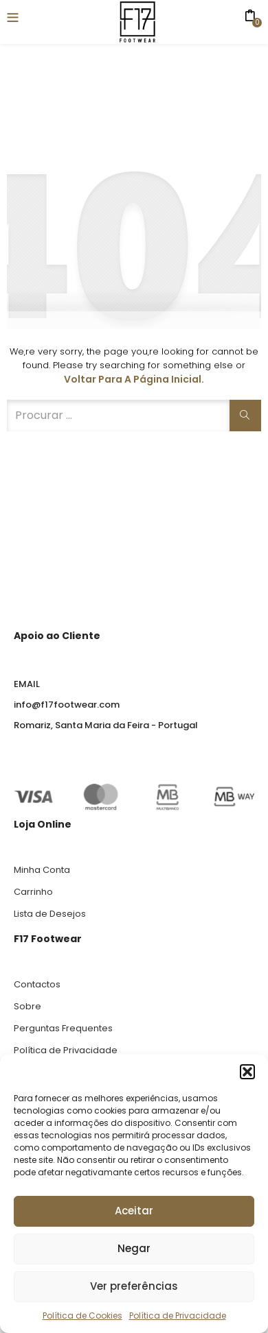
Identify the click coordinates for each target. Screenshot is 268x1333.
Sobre (27, 1006)
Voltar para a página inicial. (134, 379)
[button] (247, 1072)
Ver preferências (134, 1286)
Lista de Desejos (50, 913)
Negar (134, 1248)
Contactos (37, 984)
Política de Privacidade (177, 1315)
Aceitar (134, 1210)
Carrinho (33, 891)
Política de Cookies (82, 1315)
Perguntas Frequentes (63, 1028)
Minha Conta (42, 869)
